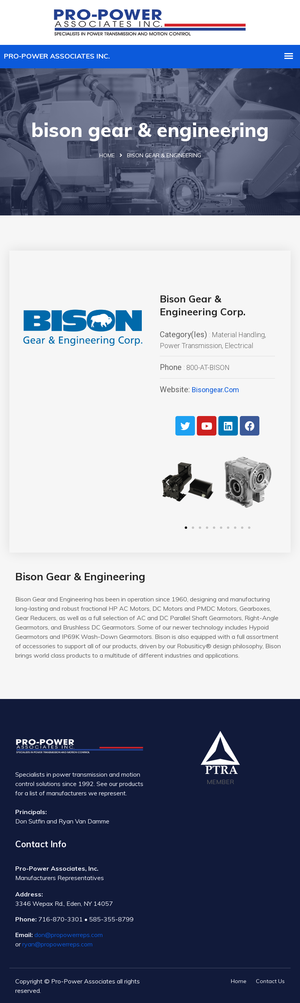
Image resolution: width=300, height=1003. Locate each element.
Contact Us (270, 981)
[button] (186, 527)
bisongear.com (215, 390)
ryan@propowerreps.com (57, 944)
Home (107, 155)
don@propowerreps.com (68, 935)
